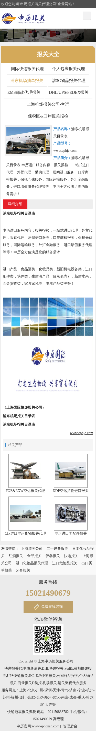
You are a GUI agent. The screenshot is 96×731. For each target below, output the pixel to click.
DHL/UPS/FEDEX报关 (69, 92)
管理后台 (70, 726)
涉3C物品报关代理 (69, 80)
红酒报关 (16, 556)
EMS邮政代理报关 (23, 92)
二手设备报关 (57, 549)
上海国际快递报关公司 (24, 407)
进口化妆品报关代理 (32, 563)
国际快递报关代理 (27, 68)
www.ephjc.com (81, 433)
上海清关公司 (31, 549)
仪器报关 (53, 556)
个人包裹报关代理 (68, 68)
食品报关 (34, 556)
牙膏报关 (23, 570)
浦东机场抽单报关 (26, 80)
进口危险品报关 (64, 563)
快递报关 (71, 556)
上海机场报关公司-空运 (48, 104)
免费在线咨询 (52, 607)
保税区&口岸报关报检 (48, 116)
